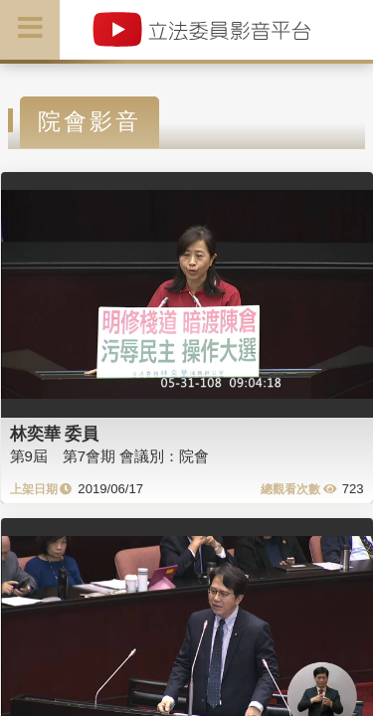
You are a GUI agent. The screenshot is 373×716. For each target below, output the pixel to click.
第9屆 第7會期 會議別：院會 (110, 456)
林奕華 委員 (54, 434)
